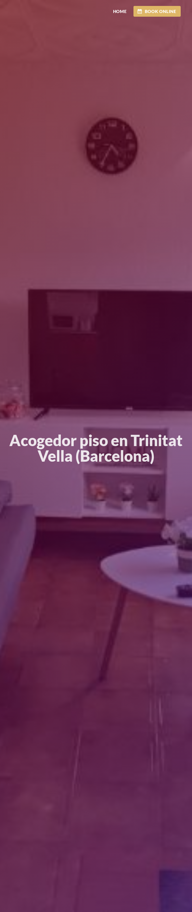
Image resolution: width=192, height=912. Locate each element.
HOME (120, 11)
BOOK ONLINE (156, 11)
